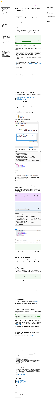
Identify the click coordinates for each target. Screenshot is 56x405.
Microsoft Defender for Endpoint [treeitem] (5, 8)
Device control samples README (20, 344)
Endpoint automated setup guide (26, 41)
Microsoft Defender (19, 5)
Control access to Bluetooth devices (21, 99)
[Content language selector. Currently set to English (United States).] (4, 403)
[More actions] (40, 6)
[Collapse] (9, 5)
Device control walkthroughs (28, 348)
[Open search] (52, 1)
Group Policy (37, 80)
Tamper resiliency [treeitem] (4, 27)
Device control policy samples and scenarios (51, 16)
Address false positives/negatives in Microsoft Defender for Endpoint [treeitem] (6, 53)
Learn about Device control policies (21, 381)
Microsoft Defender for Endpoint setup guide (32, 37)
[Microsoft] (1, 1)
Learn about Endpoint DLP (25, 90)
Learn (15, 5)
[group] (28, 219)
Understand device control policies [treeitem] (6, 39)
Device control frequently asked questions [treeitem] (6, 46)
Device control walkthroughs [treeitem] (6, 37)
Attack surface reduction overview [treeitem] (6, 30)
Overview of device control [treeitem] (6, 36)
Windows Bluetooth (18, 324)
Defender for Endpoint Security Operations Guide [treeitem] (5, 17)
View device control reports (20, 382)
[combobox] (5, 7)
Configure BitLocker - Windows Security (35, 264)
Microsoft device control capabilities (50, 7)
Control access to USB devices (20, 96)
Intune (17, 62)
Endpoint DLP (33, 253)
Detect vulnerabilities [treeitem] (4, 23)
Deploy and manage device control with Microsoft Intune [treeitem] (6, 41)
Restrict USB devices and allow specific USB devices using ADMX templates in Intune (27, 183)
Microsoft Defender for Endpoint (26, 5)
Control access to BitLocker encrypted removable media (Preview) (25, 97)
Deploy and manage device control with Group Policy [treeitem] (6, 44)
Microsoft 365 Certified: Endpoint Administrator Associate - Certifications (24, 393)
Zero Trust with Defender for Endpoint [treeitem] (5, 10)
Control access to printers (19, 98)
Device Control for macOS (24, 277)
